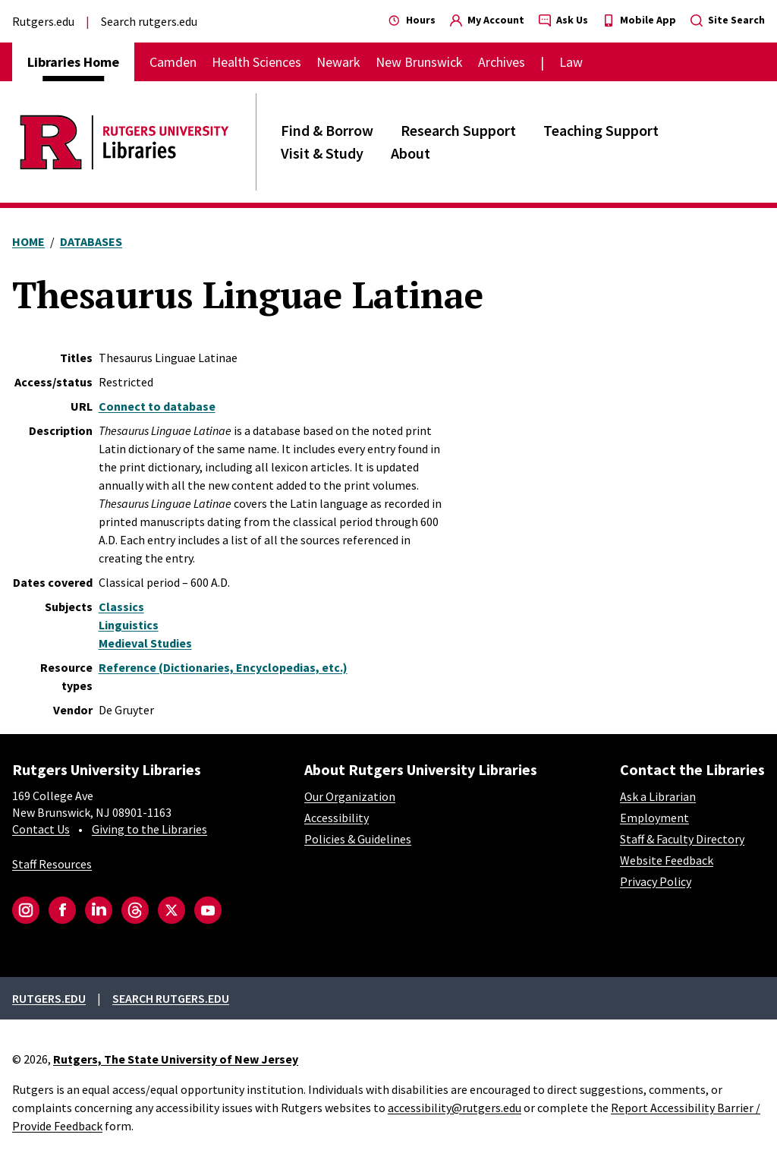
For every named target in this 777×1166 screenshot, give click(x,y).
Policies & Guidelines (357, 838)
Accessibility (336, 817)
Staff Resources (52, 863)
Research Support (458, 130)
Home (28, 241)
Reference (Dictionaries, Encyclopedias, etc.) (223, 667)
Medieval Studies (145, 643)
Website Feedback (666, 860)
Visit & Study (322, 152)
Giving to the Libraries (149, 829)
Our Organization (349, 796)
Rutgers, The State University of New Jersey (175, 1059)
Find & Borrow (327, 130)
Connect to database (157, 406)
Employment (654, 817)
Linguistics (129, 624)
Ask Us (563, 20)
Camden (173, 62)
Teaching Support (601, 130)
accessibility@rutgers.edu (454, 1107)
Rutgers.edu (43, 21)
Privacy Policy (655, 881)
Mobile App (639, 20)
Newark (338, 62)
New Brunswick (419, 62)
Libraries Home (73, 62)
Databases (91, 241)
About (410, 152)
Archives (501, 62)
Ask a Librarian (658, 796)
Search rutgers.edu (149, 21)
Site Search (727, 20)
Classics (121, 606)
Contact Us (41, 829)
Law (571, 62)
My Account (487, 20)
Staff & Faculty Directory (682, 838)
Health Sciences (256, 62)
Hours (412, 20)
